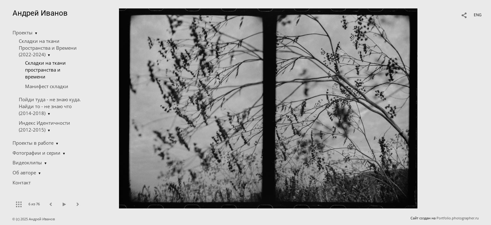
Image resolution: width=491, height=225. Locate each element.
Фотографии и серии (36, 153)
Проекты (23, 32)
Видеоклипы (27, 162)
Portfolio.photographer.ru (458, 218)
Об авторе (24, 172)
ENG (478, 15)
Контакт (22, 182)
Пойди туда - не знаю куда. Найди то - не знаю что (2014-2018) (50, 106)
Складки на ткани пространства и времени (45, 70)
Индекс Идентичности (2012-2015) (44, 126)
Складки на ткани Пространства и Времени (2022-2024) (48, 48)
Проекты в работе (33, 143)
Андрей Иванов (40, 13)
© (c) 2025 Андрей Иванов (34, 219)
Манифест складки (46, 86)
